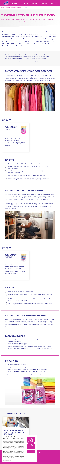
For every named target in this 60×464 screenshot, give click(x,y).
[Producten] (16, 3)
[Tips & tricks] (44, 3)
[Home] (12, 3)
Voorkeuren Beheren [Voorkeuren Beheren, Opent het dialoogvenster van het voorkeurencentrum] (31, 451)
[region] (19, 448)
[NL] (52, 3)
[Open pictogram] (56, 3)
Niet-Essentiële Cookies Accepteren (30, 440)
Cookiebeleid (10, 457)
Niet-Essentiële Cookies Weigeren (31, 446)
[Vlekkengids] (25, 3)
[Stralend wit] (35, 3)
